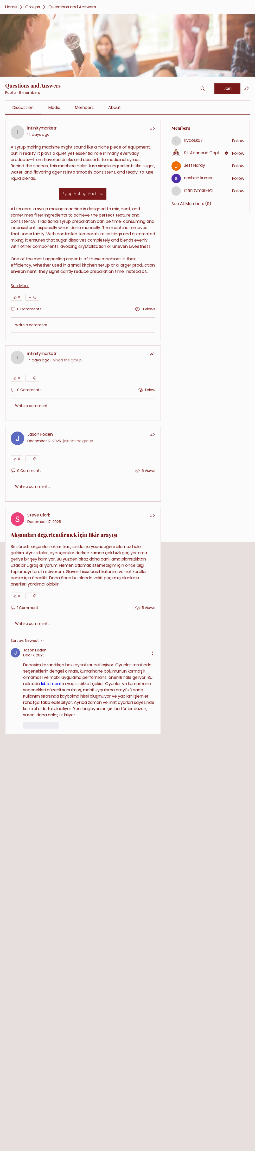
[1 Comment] (24, 608)
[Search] (203, 88)
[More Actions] (152, 653)
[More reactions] (32, 297)
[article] (83, 230)
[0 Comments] (26, 309)
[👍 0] (16, 297)
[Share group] (247, 88)
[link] (23, 107)
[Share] (152, 128)
